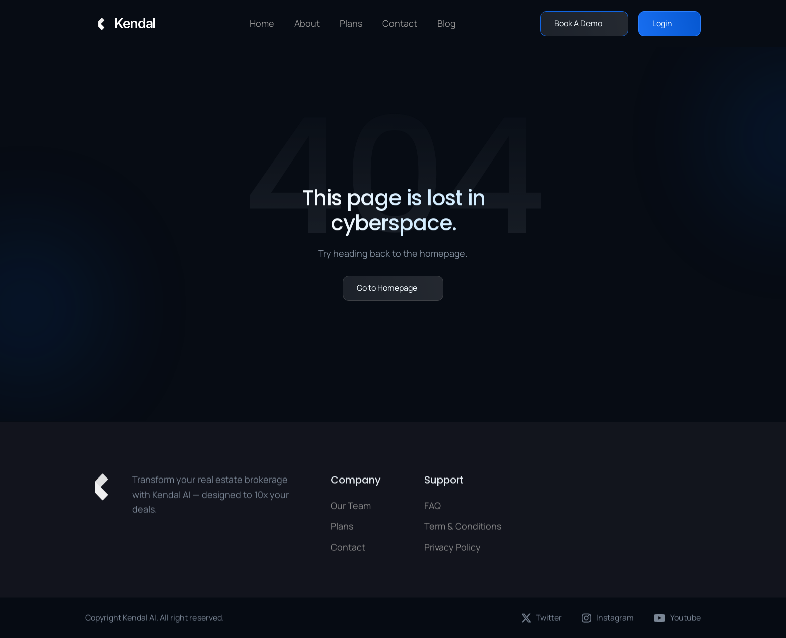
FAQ (432, 508)
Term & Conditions (462, 528)
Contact (348, 549)
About (307, 23)
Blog (446, 23)
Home (262, 23)
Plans (342, 528)
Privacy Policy (452, 549)
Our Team (351, 508)
